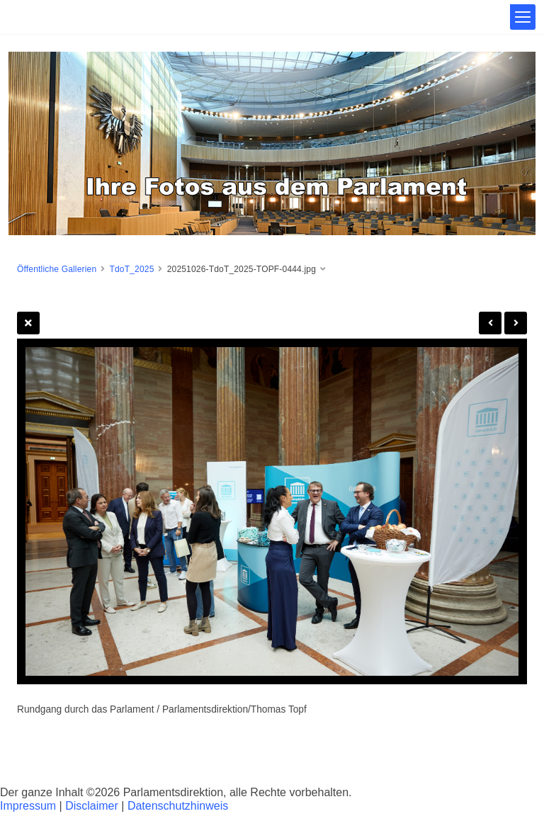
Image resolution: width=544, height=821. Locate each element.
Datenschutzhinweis (178, 806)
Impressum (28, 806)
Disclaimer (91, 806)
